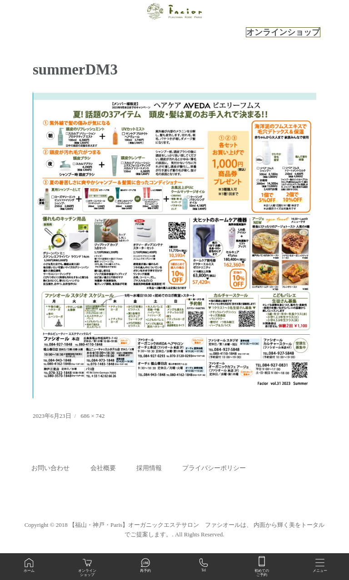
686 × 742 (92, 415)
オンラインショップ (283, 32)
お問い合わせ (50, 468)
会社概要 (103, 468)
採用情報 (149, 468)
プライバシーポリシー (214, 468)
